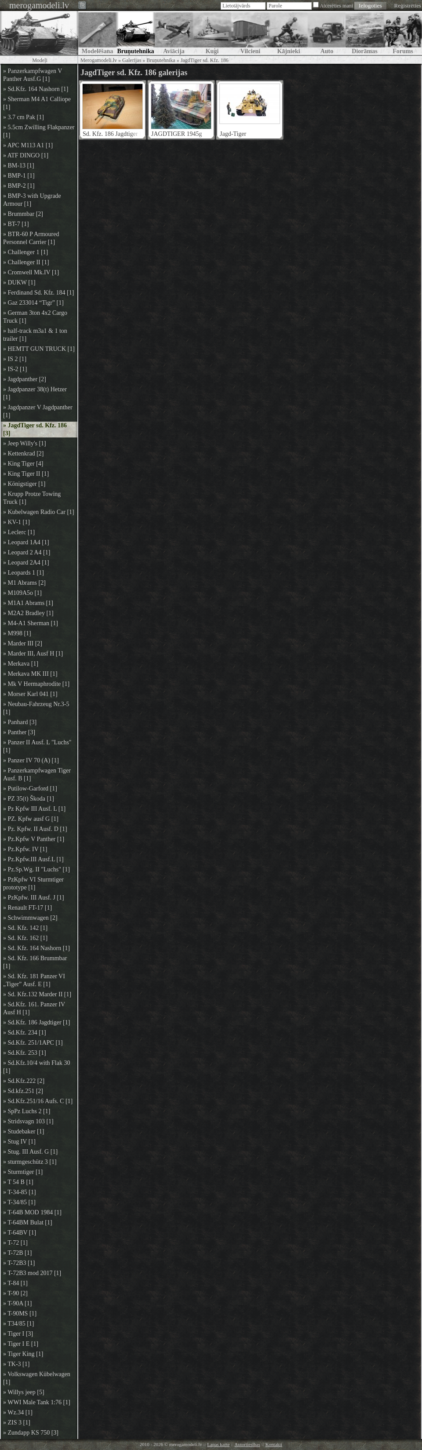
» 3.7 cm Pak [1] (23, 117)
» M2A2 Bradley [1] (28, 613)
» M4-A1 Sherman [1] (30, 623)
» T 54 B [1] (18, 1182)
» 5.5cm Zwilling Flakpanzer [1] (39, 131)
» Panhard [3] (19, 722)
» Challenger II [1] (26, 262)
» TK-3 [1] (16, 1364)
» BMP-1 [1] (19, 175)
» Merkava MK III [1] (30, 673)
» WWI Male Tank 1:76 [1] (36, 1402)
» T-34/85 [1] (19, 1202)
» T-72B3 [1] (19, 1263)
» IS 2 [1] (14, 359)
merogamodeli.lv (39, 5)
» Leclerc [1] (19, 532)
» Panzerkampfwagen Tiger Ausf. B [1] (37, 774)
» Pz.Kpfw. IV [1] (25, 849)
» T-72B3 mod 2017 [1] (32, 1273)
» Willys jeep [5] (23, 1392)
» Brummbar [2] (23, 214)
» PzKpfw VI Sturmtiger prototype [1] (33, 883)
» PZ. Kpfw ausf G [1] (30, 819)
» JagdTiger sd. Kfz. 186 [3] (35, 429)
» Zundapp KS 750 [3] (30, 1432)
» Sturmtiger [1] (23, 1172)
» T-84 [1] (15, 1283)
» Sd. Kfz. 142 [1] (25, 928)
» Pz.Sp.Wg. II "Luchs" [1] (36, 869)
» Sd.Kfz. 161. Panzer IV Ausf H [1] (34, 1008)
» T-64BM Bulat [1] (27, 1222)
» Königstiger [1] (24, 484)
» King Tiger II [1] (26, 473)
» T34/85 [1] (18, 1323)
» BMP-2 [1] (19, 185)
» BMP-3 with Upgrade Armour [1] (32, 200)
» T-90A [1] (17, 1303)
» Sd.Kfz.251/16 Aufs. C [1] (38, 1101)
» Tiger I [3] (18, 1333)
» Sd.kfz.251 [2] (23, 1091)
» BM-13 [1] (18, 165)
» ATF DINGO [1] (25, 155)
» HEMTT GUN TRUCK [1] (39, 349)
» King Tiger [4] (23, 463)
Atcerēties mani (336, 6)
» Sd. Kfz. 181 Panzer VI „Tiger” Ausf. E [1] (34, 980)
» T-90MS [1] (19, 1313)
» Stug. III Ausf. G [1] (30, 1151)
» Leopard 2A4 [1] (26, 562)
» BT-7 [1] (16, 224)
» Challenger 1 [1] (25, 252)
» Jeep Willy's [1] (24, 443)
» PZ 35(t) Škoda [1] (28, 798)
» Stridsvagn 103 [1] (28, 1121)
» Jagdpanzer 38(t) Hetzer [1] (35, 393)
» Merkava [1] (20, 663)
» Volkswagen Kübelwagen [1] (36, 1378)
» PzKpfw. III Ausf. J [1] (33, 897)
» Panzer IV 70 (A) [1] (31, 760)
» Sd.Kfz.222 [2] (23, 1081)
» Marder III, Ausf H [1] (33, 653)
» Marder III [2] (22, 643)
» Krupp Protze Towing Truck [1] (32, 498)
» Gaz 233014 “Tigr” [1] (33, 302)
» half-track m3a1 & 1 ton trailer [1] (35, 335)
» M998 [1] (17, 633)
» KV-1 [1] (16, 522)
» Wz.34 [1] (18, 1412)
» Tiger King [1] (23, 1354)
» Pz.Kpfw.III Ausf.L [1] (33, 859)
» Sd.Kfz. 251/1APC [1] (33, 1042)
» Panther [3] (19, 732)
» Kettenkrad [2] (23, 453)
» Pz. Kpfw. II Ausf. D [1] (35, 829)
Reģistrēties (407, 5)
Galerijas (131, 60)
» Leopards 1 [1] (23, 572)
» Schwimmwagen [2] (30, 917)
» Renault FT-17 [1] (27, 907)
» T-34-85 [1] (19, 1192)
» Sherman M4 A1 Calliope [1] (37, 103)
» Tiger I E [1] (20, 1344)
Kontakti (274, 1444)
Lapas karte (218, 1444)
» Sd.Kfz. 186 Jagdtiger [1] (36, 1022)
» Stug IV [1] (19, 1141)
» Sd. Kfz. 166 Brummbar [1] (35, 962)
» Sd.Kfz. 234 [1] (24, 1032)
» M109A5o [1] (22, 593)
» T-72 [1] (15, 1242)
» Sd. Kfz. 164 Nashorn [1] (36, 948)
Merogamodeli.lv (98, 60)
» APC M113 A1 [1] (28, 145)
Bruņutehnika (160, 60)
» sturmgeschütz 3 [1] (30, 1162)
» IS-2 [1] (15, 369)
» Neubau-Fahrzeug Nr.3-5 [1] (36, 708)
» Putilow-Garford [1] (30, 788)
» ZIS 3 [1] (16, 1422)
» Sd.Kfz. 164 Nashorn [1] (36, 89)
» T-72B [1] (17, 1253)
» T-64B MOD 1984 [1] (32, 1212)
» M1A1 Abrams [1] (28, 603)
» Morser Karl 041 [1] (30, 694)
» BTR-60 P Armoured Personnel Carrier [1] (31, 238)
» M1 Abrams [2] (24, 582)
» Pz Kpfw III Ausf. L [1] (34, 808)
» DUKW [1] (19, 282)
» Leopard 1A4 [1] (26, 542)
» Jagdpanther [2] (24, 379)
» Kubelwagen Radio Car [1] (38, 512)
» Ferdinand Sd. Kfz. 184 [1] (38, 292)
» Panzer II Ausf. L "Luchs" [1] (37, 746)
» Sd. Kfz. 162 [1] (25, 938)
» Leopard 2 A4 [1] (26, 552)
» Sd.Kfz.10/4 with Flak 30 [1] (36, 1067)
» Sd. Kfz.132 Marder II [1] (37, 994)
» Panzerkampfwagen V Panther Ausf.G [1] (32, 75)
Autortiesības (247, 1444)
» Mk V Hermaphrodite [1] (36, 684)
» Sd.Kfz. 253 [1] (24, 1052)
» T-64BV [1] (19, 1232)
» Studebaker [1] (23, 1131)
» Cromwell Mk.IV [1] (31, 272)
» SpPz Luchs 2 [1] (26, 1111)
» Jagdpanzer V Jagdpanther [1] (38, 411)
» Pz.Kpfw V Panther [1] (33, 839)
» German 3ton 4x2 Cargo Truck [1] (35, 317)
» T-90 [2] (15, 1293)
